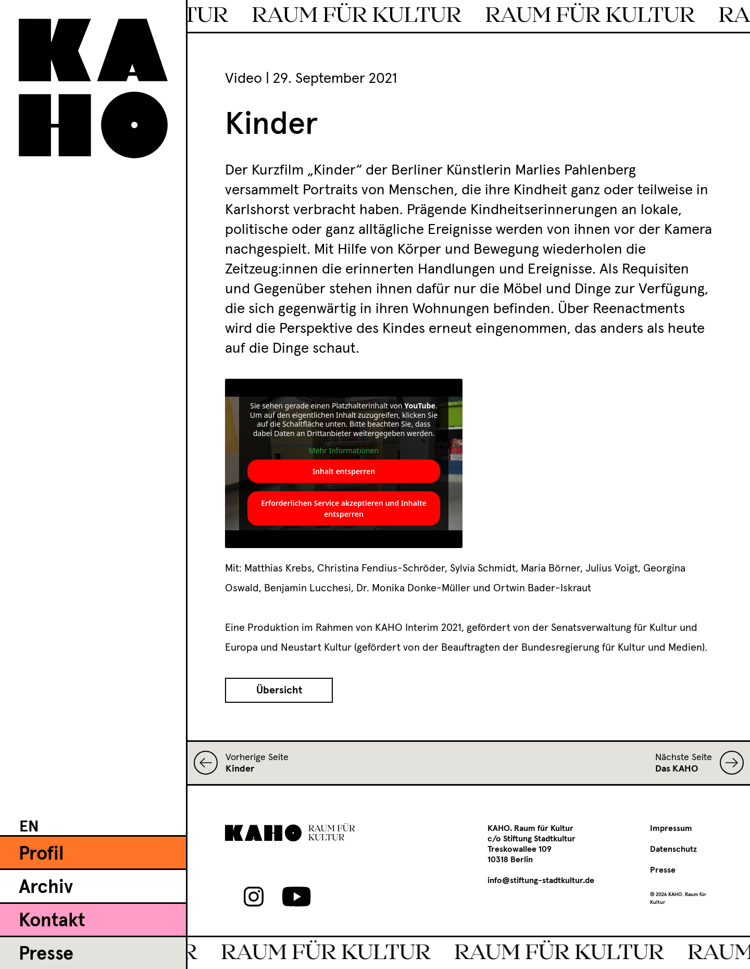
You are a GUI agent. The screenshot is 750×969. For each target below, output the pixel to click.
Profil (41, 854)
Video (243, 78)
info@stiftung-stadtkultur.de (541, 880)
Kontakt (52, 921)
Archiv (46, 887)
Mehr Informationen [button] (344, 450)
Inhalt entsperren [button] (343, 471)
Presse (46, 954)
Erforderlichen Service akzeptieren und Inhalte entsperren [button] (344, 508)
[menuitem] (29, 826)
